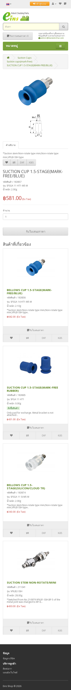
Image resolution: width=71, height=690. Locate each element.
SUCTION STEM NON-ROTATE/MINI (31, 582)
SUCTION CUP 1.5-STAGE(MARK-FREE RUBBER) (32, 389)
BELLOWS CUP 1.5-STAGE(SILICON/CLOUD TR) (26, 486)
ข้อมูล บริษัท (9, 658)
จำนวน (6, 210)
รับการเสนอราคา (17, 36)
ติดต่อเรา (7, 668)
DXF (22, 162)
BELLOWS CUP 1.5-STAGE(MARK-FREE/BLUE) (29, 291)
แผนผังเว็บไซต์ (10, 672)
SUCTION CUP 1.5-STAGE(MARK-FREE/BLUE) (29, 65)
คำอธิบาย (11, 145)
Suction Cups (24, 57)
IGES (31, 162)
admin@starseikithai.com (51, 38)
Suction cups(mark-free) (19, 61)
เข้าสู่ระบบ (39, 3)
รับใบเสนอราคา (35, 231)
